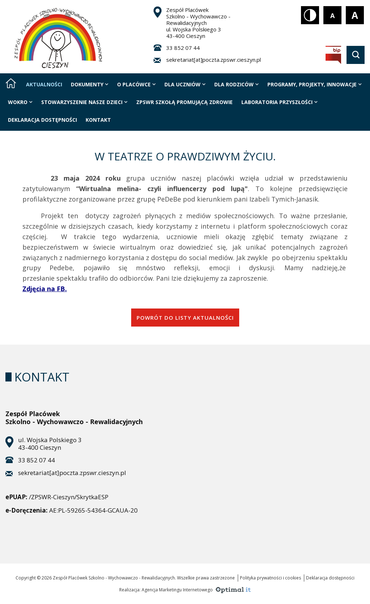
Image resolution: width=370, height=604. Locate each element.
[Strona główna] (11, 83)
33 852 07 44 (183, 47)
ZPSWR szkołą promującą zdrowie (184, 102)
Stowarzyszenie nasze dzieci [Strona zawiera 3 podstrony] (84, 102)
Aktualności (44, 84)
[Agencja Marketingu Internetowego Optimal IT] (232, 589)
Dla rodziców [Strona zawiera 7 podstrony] (236, 84)
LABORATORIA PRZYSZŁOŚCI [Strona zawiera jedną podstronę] (279, 102)
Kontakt (98, 119)
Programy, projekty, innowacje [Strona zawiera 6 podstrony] (314, 84)
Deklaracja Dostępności (42, 119)
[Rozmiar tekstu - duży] (355, 15)
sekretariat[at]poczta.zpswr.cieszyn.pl (213, 59)
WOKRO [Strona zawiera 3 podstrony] (20, 102)
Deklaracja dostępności (330, 578)
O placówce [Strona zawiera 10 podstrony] (136, 84)
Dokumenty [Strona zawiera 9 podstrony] (89, 84)
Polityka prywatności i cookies (270, 578)
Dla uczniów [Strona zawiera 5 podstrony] (185, 84)
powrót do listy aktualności (185, 317)
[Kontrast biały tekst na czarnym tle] (310, 15)
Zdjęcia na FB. (44, 288)
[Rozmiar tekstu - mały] (332, 15)
